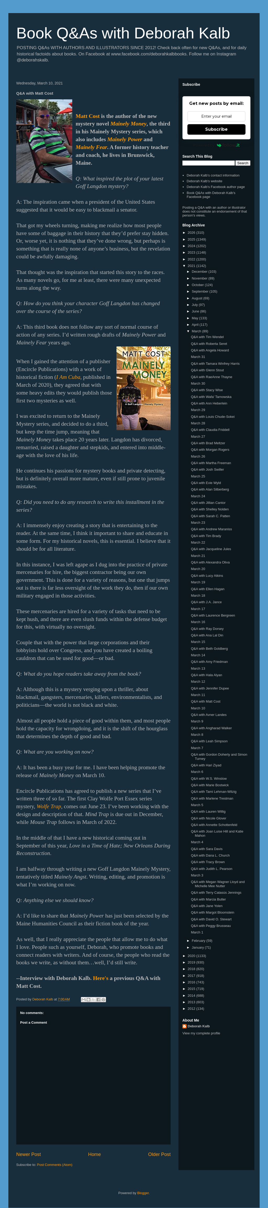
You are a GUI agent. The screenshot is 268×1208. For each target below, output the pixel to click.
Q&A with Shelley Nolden (210, 509)
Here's (100, 978)
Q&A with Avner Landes (208, 715)
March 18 (198, 595)
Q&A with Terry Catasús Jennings (216, 892)
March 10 (198, 708)
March (197, 331)
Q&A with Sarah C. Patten (210, 516)
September (200, 291)
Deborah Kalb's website (204, 181)
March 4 (197, 842)
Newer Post (28, 1154)
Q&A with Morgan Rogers (210, 450)
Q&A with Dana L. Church (210, 855)
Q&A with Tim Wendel (207, 337)
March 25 (198, 476)
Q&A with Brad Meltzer (208, 443)
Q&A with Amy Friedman (209, 662)
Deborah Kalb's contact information (213, 175)
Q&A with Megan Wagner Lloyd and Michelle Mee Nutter (217, 884)
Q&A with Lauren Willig (208, 811)
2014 (192, 996)
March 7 (197, 748)
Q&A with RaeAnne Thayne (211, 377)
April (196, 325)
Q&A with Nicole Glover (208, 818)
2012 (192, 1009)
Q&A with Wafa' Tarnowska (211, 397)
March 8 (197, 735)
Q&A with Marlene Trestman (212, 798)
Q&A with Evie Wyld (206, 483)
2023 (192, 252)
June (196, 311)
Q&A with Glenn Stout (207, 370)
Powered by (216, 145)
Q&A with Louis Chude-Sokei (212, 417)
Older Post (159, 1154)
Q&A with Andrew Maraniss (211, 529)
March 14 (198, 655)
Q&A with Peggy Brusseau (211, 926)
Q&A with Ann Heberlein (209, 403)
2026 (192, 233)
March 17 (198, 609)
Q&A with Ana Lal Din (207, 635)
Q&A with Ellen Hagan (207, 589)
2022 (192, 259)
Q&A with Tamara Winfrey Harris (215, 364)
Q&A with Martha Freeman (211, 463)
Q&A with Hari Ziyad (206, 765)
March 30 (198, 383)
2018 (192, 969)
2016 (192, 982)
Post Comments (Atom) (54, 1165)
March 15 (198, 642)
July (195, 305)
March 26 (198, 456)
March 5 (197, 805)
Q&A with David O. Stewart (211, 919)
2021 (192, 266)
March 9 (197, 721)
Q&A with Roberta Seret (209, 344)
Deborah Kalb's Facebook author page (216, 187)
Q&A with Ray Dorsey (207, 629)
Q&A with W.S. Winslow (209, 778)
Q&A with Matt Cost (205, 701)
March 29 (198, 410)
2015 (192, 989)
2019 (192, 962)
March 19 (198, 582)
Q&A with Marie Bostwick (210, 785)
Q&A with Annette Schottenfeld (214, 825)
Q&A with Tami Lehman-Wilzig (213, 792)
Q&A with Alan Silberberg (210, 489)
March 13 (198, 668)
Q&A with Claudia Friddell (210, 430)
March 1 (197, 932)
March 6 (197, 772)
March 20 (198, 569)
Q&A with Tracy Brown (208, 862)
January (198, 947)
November (200, 278)
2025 (192, 239)
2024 (192, 246)
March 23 (198, 523)
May (195, 318)
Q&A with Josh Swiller (207, 469)
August (197, 298)
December (200, 271)
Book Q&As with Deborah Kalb (123, 33)
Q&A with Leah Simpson (209, 741)
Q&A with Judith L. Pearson (211, 869)
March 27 (198, 436)
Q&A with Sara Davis (206, 849)
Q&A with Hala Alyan (206, 675)
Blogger (143, 1193)
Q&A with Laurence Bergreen (213, 615)
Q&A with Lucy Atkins (207, 576)
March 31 (198, 357)
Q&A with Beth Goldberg (209, 649)
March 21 (198, 556)
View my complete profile (201, 1033)
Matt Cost (88, 116)
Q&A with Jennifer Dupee (210, 688)
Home (94, 1154)
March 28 (198, 423)
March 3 (197, 875)
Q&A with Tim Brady (206, 536)
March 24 (198, 496)
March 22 (198, 542)
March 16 (198, 622)
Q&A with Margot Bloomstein (212, 912)
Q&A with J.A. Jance (206, 602)
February (199, 941)
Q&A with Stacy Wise (207, 390)
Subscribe (216, 129)
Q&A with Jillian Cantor (208, 503)
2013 (192, 1002)
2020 (192, 956)
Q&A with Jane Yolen (206, 906)
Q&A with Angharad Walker (211, 728)
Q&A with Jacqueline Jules (211, 549)
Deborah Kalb (199, 1026)
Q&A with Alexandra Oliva (210, 562)
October (198, 285)
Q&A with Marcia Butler (208, 899)
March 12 (198, 681)
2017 (192, 976)
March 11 (198, 695)
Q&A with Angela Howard (210, 350)
